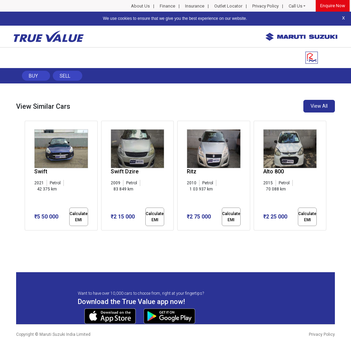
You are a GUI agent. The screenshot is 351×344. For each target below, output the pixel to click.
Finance (167, 6)
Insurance (194, 6)
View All (319, 106)
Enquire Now (332, 5)
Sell (65, 76)
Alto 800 (273, 171)
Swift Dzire (124, 171)
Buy (33, 76)
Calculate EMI (79, 216)
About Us (140, 6)
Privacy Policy (265, 6)
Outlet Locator (228, 6)
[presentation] (28, 177)
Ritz (191, 171)
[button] (27, 236)
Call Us (295, 6)
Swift (40, 171)
